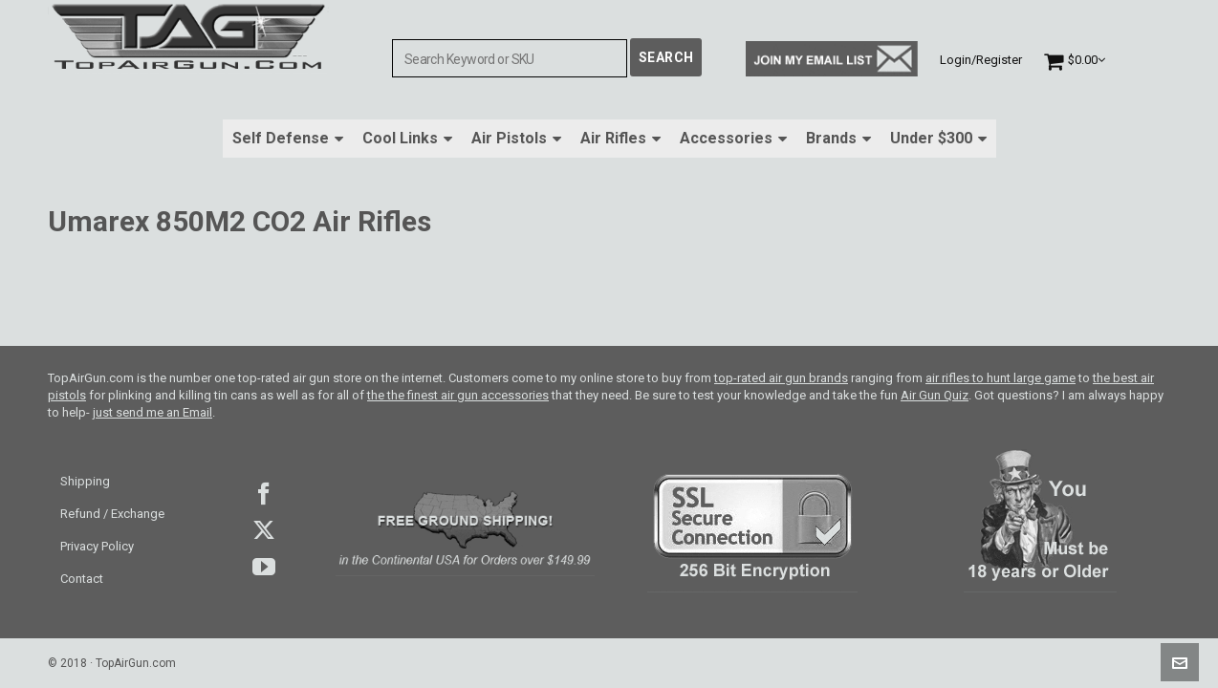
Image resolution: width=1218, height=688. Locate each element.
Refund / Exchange (112, 513)
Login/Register (981, 60)
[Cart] (1074, 60)
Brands (838, 138)
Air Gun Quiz (934, 395)
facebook (263, 494)
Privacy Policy (97, 546)
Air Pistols (516, 138)
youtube (263, 566)
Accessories (733, 138)
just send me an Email (152, 412)
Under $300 (938, 138)
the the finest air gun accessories (458, 395)
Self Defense (287, 138)
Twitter (263, 530)
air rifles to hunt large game (1000, 378)
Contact (81, 578)
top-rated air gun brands (781, 378)
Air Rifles (620, 138)
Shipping (85, 481)
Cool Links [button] (407, 138)
